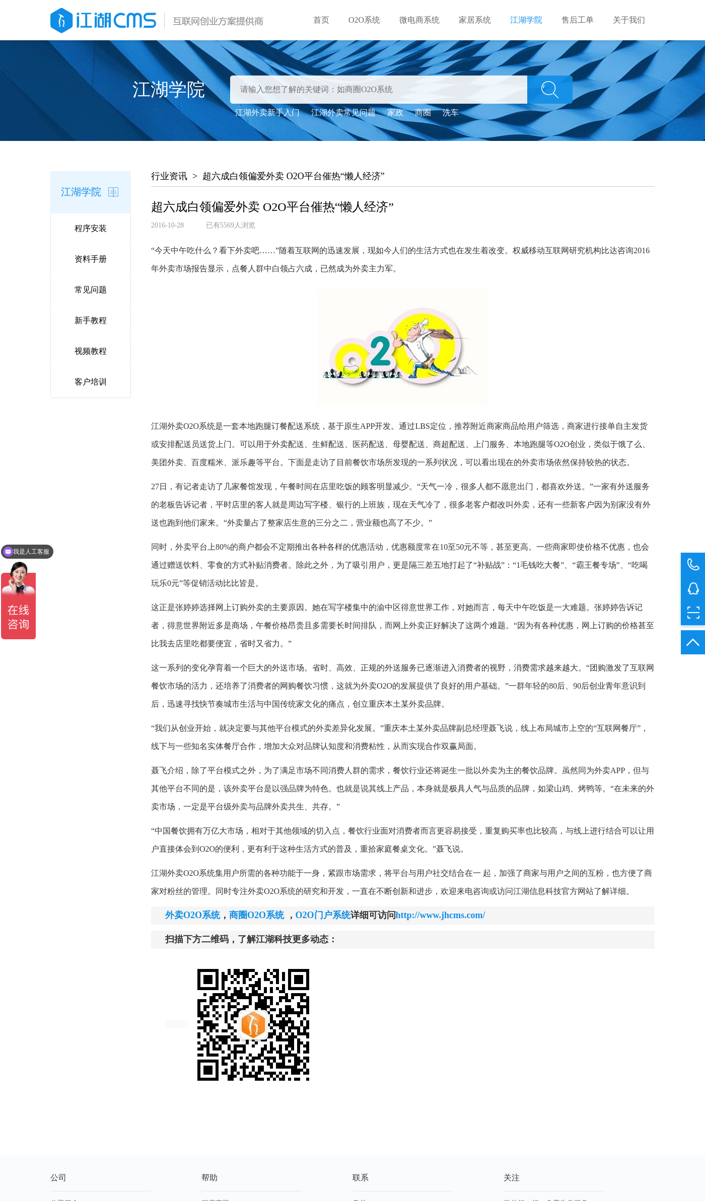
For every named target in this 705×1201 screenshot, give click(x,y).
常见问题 (91, 289)
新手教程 (91, 320)
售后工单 (577, 20)
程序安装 (91, 228)
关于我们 (629, 20)
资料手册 (91, 259)
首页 (321, 20)
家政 (395, 112)
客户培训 (91, 382)
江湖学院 (526, 20)
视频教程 (91, 351)
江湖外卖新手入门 (267, 112)
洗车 (451, 112)
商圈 (423, 112)
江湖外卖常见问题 (343, 112)
